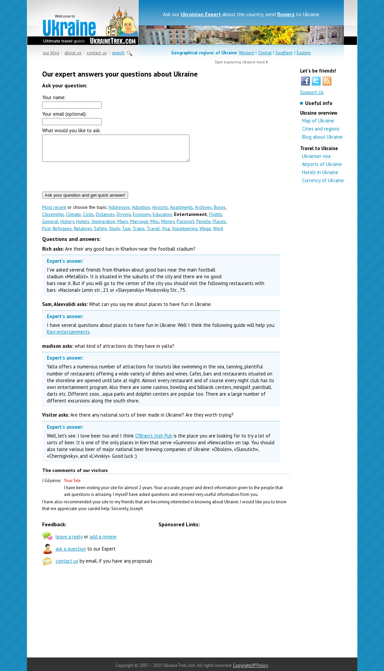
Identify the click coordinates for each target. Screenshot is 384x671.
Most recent (54, 212)
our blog (51, 53)
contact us (97, 53)
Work (218, 233)
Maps (122, 226)
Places (219, 226)
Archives (203, 212)
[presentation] (93, 182)
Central (265, 53)
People (203, 226)
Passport (185, 226)
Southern (284, 53)
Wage (205, 233)
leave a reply (69, 541)
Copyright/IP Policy (250, 665)
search (118, 53)
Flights (215, 219)
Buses (220, 212)
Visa (166, 233)
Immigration (103, 226)
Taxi (126, 233)
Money (168, 226)
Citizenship (53, 219)
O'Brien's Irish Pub (153, 441)
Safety (100, 233)
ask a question (71, 554)
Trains (138, 233)
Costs (88, 219)
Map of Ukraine (318, 120)
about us (72, 53)
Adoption (141, 212)
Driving (124, 219)
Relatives (83, 233)
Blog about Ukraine (322, 137)
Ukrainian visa (316, 156)
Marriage (139, 226)
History (67, 226)
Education (162, 219)
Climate (73, 219)
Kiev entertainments (68, 337)
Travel (153, 233)
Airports (160, 212)
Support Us (312, 92)
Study (114, 233)
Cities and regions (320, 128)
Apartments (181, 212)
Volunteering (185, 233)
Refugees (62, 233)
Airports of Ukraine (322, 164)
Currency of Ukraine (323, 180)
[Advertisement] (260, 175)
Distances (105, 219)
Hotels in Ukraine (320, 172)
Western (246, 53)
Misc (154, 226)
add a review (103, 541)
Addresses (119, 212)
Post (46, 233)
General (50, 226)
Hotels (82, 226)
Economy (142, 219)
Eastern (304, 53)
